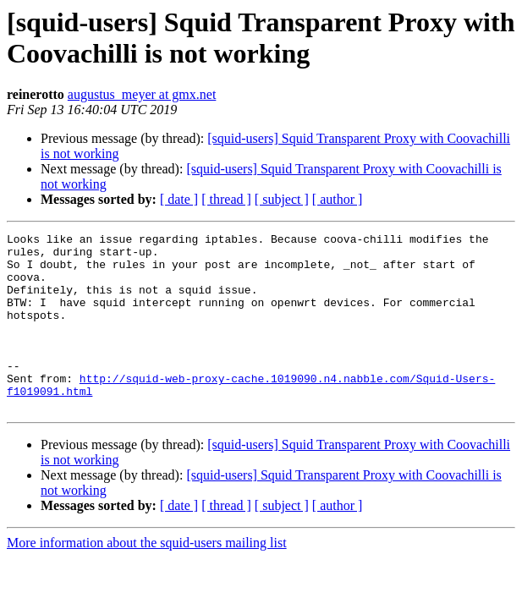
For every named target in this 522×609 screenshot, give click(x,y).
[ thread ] (226, 199)
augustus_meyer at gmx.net (142, 94)
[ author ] (337, 199)
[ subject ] (282, 199)
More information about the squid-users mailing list (147, 578)
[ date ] (179, 199)
